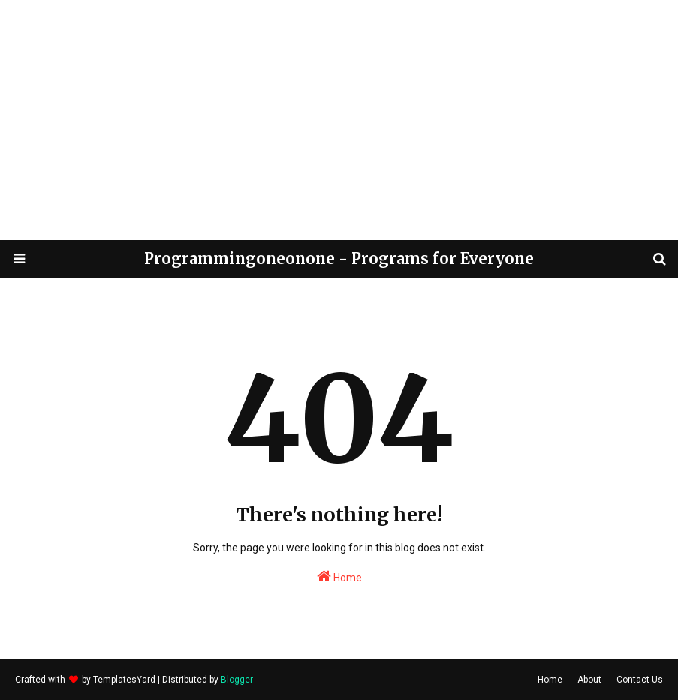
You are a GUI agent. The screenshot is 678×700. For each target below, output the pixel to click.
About (589, 679)
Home (339, 576)
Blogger (237, 679)
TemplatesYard (124, 679)
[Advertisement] (339, 120)
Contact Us (639, 679)
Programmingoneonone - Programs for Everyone (339, 258)
